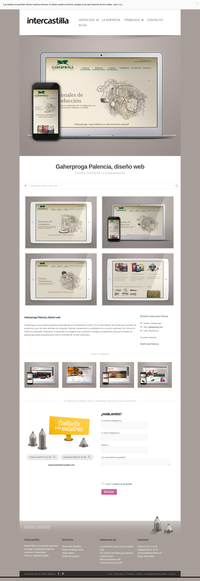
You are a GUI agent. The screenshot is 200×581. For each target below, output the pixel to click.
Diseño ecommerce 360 (110, 563)
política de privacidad (123, 487)
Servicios (87, 20)
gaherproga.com (156, 330)
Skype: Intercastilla (146, 560)
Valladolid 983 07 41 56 (77, 460)
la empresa (111, 20)
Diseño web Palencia (149, 347)
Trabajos (132, 20)
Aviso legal (119, 577)
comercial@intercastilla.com (61, 468)
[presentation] (126, 479)
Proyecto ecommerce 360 (111, 566)
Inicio (110, 577)
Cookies (139, 577)
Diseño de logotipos (70, 560)
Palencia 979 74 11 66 (43, 460)
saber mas (117, 4)
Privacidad (129, 577)
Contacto (155, 20)
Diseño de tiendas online (72, 553)
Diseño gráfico (68, 556)
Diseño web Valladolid (71, 550)
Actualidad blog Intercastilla (155, 577)
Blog (83, 25)
